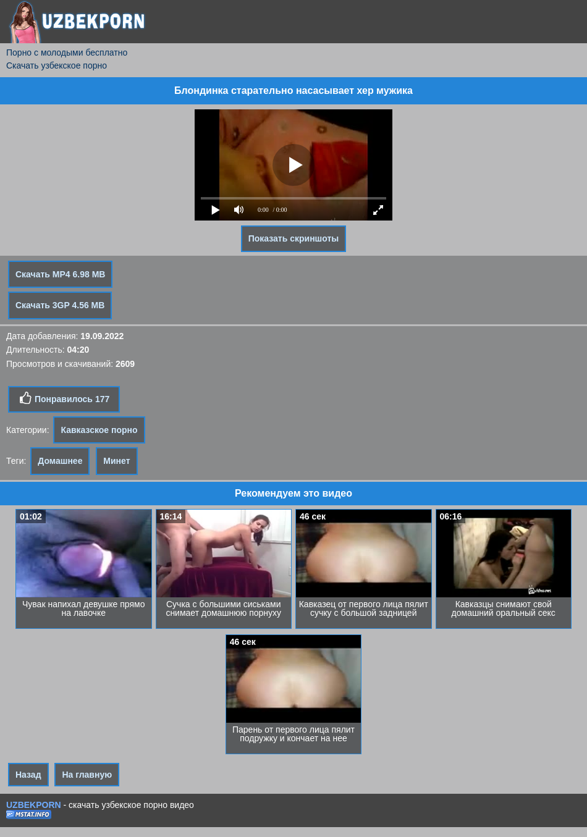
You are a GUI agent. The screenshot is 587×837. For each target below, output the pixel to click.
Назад (28, 775)
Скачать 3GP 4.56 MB (59, 305)
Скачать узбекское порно (56, 65)
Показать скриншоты (293, 238)
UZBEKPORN (33, 805)
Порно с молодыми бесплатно (66, 52)
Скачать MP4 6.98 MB (60, 274)
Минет (116, 461)
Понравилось (64, 398)
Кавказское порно (99, 430)
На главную (87, 775)
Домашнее (60, 461)
